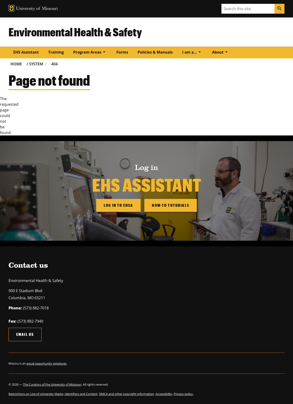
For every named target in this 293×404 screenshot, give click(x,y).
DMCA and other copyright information (126, 394)
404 (54, 64)
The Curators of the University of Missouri (52, 384)
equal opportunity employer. (46, 363)
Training (56, 52)
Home (16, 64)
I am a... (192, 52)
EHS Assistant (26, 52)
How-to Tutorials (170, 205)
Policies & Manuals (155, 52)
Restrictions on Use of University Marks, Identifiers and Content (53, 394)
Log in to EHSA (118, 205)
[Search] (279, 9)
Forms (122, 52)
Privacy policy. (184, 394)
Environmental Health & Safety (75, 32)
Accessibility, (164, 394)
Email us (25, 334)
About (220, 52)
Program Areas (90, 52)
